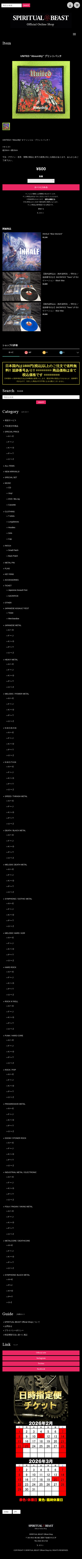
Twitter (41, 1363)
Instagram (41, 1358)
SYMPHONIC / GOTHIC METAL (18, 899)
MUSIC (8, 483)
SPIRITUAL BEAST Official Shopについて (22, 1322)
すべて (11, 352)
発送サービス (10, 420)
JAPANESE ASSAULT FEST (17, 608)
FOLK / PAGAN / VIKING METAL (19, 1207)
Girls (10, 533)
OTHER (8, 603)
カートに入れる (41, 187)
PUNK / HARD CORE (14, 1036)
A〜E (10, 1245)
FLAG (7, 568)
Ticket (10, 613)
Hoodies (11, 527)
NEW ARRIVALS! (12, 471)
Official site (41, 1353)
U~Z (10, 1302)
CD (9, 487)
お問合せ (8, 1326)
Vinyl (10, 493)
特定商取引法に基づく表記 (16, 1335)
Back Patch (13, 556)
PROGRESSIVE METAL (15, 1104)
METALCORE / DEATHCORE (17, 1241)
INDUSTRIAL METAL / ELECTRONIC (21, 1172)
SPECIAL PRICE (12, 432)
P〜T (10, 1297)
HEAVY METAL (11, 660)
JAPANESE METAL (13, 625)
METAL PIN (10, 563)
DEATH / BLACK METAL (15, 830)
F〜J (10, 1285)
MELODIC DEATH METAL (16, 865)
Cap (10, 539)
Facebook (41, 1369)
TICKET (8, 586)
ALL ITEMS (10, 466)
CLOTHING (10, 511)
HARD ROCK (10, 967)
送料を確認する (50, 199)
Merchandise (13, 618)
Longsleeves (13, 522)
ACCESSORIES (12, 580)
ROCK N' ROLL (11, 1001)
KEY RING (9, 574)
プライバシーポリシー (14, 1330)
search (26, 5)
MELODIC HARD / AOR (15, 933)
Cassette (12, 505)
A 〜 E (11, 436)
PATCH (8, 546)
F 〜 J (10, 442)
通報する (41, 209)
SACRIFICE (13, 596)
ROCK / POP (10, 1070)
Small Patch (13, 550)
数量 (41, 176)
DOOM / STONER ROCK (15, 1138)
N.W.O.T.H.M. (11, 762)
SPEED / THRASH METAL (16, 796)
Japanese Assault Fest (17, 590)
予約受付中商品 (11, 426)
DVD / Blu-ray (14, 499)
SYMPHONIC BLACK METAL (17, 1275)
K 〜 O (11, 448)
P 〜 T (11, 453)
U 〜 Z (11, 459)
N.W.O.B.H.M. (11, 728)
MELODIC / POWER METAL (17, 694)
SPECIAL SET (11, 477)
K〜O (10, 1291)
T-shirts (11, 516)
